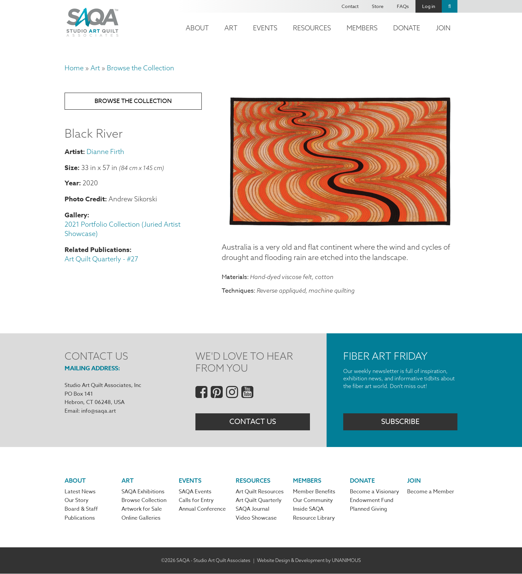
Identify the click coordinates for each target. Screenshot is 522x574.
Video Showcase (256, 518)
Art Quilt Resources (260, 492)
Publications (80, 518)
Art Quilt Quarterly (259, 500)
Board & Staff (81, 509)
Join (443, 28)
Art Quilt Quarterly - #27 (101, 259)
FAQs (403, 6)
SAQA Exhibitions (143, 492)
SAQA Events (195, 492)
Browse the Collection (140, 68)
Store (378, 6)
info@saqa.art (98, 411)
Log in (428, 6)
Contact (350, 6)
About (197, 28)
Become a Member (430, 492)
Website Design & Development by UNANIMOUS (309, 560)
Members (362, 28)
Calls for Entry (196, 500)
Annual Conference (202, 509)
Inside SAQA (308, 509)
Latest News (80, 492)
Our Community (313, 500)
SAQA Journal (252, 509)
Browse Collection (144, 500)
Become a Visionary (374, 492)
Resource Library (314, 518)
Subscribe (400, 421)
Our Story (77, 500)
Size (71, 167)
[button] (339, 226)
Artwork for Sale (142, 509)
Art (230, 28)
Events (265, 28)
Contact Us (252, 421)
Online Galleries (141, 518)
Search (449, 6)
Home (74, 68)
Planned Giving (368, 509)
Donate (406, 28)
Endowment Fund (371, 500)
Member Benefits (314, 492)
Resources (312, 28)
